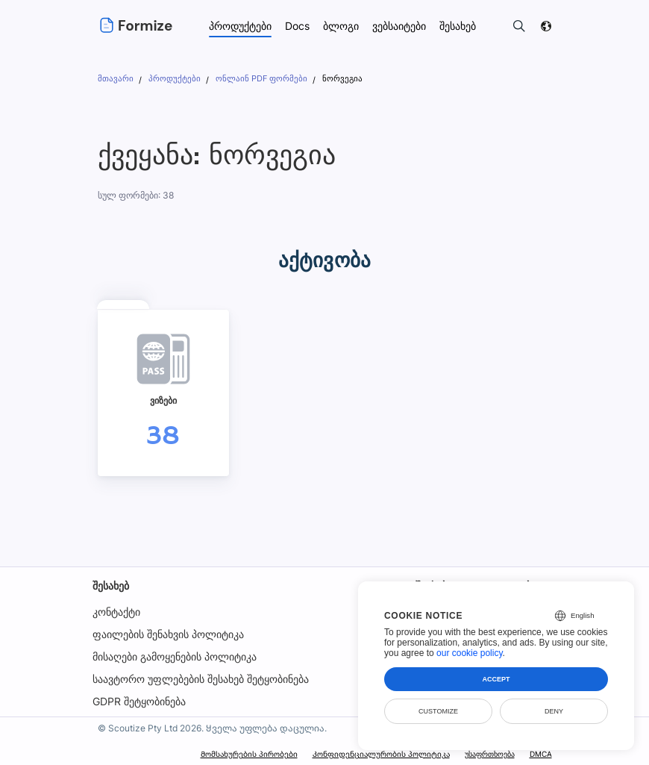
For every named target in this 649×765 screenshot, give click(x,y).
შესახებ (111, 585)
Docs (297, 25)
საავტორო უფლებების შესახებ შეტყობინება (201, 678)
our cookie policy (469, 653)
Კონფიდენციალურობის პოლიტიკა (380, 753)
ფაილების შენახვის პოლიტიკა (168, 634)
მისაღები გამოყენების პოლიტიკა (175, 656)
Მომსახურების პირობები (249, 753)
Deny (554, 711)
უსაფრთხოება (489, 753)
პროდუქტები (240, 25)
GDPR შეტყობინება (139, 701)
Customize (438, 711)
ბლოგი (342, 25)
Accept (496, 679)
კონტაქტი (116, 611)
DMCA (540, 753)
